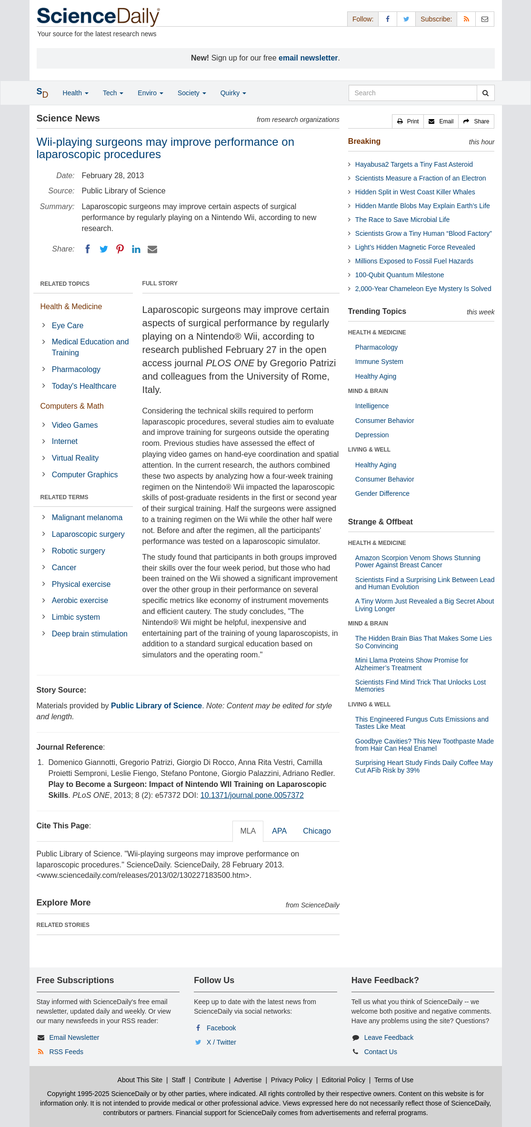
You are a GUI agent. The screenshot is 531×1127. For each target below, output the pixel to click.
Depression (372, 435)
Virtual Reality (75, 458)
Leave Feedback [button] (389, 1037)
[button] (408, 121)
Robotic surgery (78, 551)
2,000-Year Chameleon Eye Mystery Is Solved (423, 288)
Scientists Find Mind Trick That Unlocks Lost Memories (420, 685)
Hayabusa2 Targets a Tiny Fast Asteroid (414, 164)
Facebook (221, 1028)
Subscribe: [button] (436, 19)
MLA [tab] (248, 831)
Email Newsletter (74, 1037)
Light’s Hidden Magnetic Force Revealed (415, 247)
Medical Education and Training (90, 347)
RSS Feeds (66, 1052)
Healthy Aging (375, 376)
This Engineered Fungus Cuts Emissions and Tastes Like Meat (422, 722)
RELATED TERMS (64, 497)
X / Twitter (221, 1042)
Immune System (379, 361)
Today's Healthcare (84, 386)
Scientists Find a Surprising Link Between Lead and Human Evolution (425, 583)
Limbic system (76, 617)
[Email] (152, 249)
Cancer (64, 568)
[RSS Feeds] (466, 18)
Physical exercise (81, 584)
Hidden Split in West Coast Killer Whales (415, 192)
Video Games (75, 425)
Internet (65, 441)
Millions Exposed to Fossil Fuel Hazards (414, 261)
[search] (485, 93)
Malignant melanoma (87, 517)
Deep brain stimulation (90, 634)
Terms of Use (393, 1080)
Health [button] (76, 93)
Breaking (364, 141)
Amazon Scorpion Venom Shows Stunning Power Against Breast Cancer (418, 561)
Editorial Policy (343, 1080)
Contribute (209, 1080)
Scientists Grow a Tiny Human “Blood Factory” (423, 233)
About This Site (140, 1080)
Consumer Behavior (384, 420)
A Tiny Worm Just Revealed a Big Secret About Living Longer (424, 604)
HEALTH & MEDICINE (377, 332)
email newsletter (308, 58)
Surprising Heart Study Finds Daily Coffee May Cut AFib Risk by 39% (424, 766)
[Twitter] (104, 249)
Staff (178, 1080)
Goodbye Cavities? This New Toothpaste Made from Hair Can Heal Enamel (424, 744)
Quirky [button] (233, 93)
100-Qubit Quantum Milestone (399, 275)
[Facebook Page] (387, 18)
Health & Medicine (71, 306)
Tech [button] (113, 93)
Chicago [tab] (317, 831)
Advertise (247, 1080)
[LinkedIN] (136, 249)
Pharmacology (76, 369)
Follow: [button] (362, 19)
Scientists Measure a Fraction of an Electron (420, 178)
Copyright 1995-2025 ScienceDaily (98, 1093)
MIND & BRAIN (368, 391)
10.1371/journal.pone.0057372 (252, 795)
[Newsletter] (484, 18)
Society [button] (192, 93)
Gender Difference (382, 493)
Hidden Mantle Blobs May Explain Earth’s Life (422, 206)
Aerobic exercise (80, 600)
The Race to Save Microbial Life (402, 219)
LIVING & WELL (369, 449)
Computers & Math (72, 406)
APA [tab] (279, 831)
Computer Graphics (85, 475)
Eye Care (68, 326)
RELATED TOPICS (65, 284)
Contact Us (380, 1052)
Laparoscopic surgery (88, 534)
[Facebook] (87, 249)
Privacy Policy (291, 1080)
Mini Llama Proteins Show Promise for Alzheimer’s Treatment (411, 663)
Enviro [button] (150, 93)
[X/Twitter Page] (406, 18)
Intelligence (372, 406)
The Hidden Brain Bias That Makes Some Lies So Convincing (423, 641)
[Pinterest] (120, 249)
